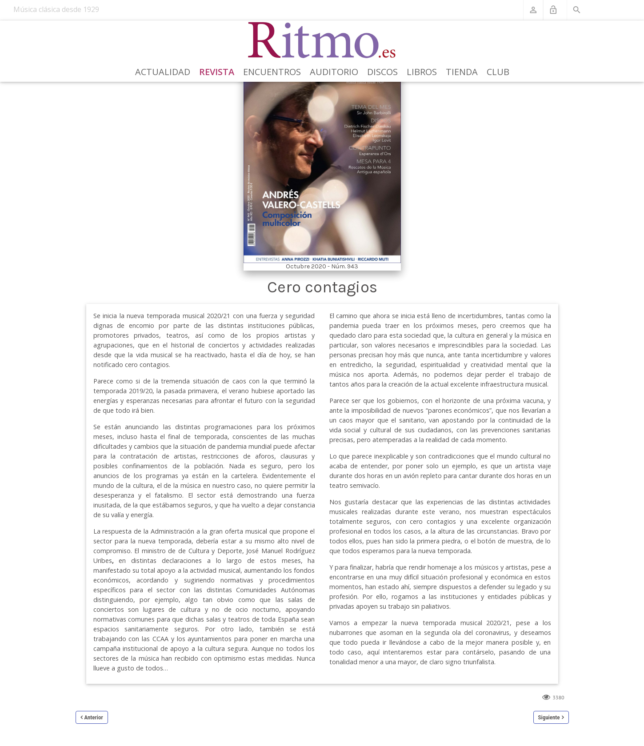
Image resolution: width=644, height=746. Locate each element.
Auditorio (334, 72)
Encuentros (272, 72)
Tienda (462, 72)
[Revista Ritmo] (322, 40)
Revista (216, 72)
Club (498, 72)
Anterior (93, 717)
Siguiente (549, 717)
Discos (382, 72)
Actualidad (162, 72)
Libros (422, 72)
